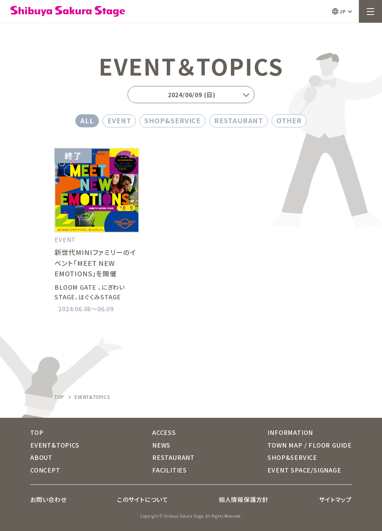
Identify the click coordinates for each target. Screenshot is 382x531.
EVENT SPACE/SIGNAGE (304, 469)
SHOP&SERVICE (172, 120)
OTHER (289, 120)
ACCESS (164, 432)
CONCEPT (45, 469)
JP (342, 11)
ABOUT (41, 457)
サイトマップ (335, 499)
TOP (59, 397)
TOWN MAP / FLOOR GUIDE (309, 445)
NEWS (161, 445)
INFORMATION (290, 432)
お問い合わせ (48, 499)
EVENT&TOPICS (54, 445)
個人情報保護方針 (244, 499)
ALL (87, 120)
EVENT (119, 120)
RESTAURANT (238, 120)
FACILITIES (169, 469)
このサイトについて (142, 499)
